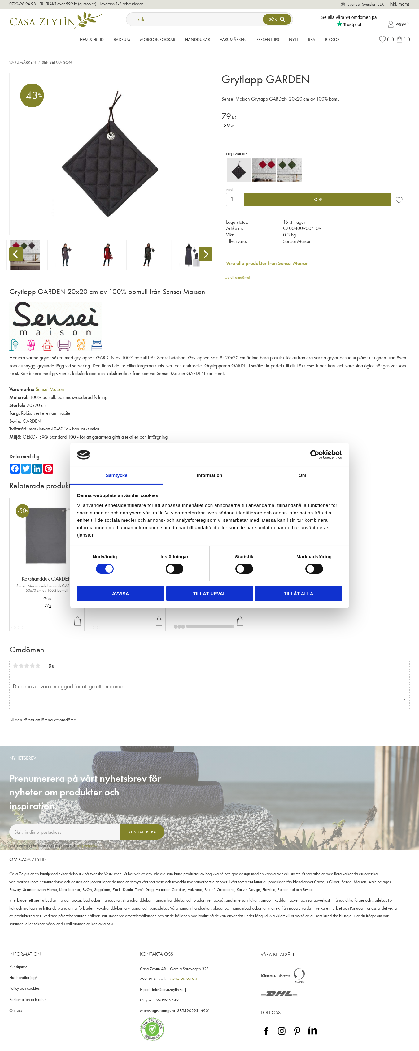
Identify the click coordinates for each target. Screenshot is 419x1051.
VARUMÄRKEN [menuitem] (233, 39)
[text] (315, 117)
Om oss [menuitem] (15, 1010)
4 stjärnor (32, 665)
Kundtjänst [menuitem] (18, 966)
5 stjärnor (38, 665)
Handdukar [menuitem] (197, 39)
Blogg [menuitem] (332, 39)
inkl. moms (400, 4)
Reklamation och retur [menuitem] (27, 999)
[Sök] (277, 19)
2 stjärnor (21, 665)
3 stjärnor (26, 665)
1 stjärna (15, 665)
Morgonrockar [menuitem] (157, 39)
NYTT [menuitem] (293, 39)
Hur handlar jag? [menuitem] (23, 977)
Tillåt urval (209, 593)
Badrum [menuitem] (122, 39)
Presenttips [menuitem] (267, 39)
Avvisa (120, 593)
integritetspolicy (87, 845)
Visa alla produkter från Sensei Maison (267, 263)
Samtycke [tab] (116, 475)
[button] (386, 39)
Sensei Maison (50, 389)
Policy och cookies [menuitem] (24, 988)
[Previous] (16, 254)
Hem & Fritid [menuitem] (92, 39)
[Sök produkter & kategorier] (195, 19)
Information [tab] (209, 475)
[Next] (205, 254)
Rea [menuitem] (311, 39)
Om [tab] (302, 475)
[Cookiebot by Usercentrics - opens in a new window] (315, 454)
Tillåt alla (298, 593)
